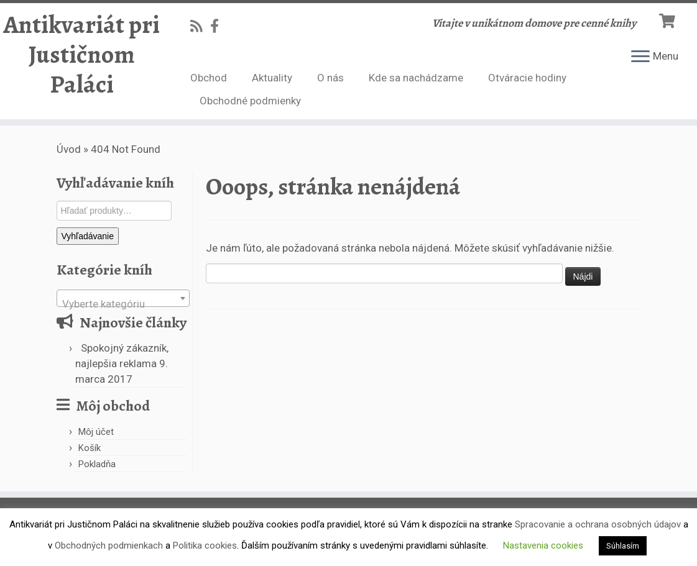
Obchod (208, 77)
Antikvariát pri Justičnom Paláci (81, 54)
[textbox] (123, 304)
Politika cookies (205, 545)
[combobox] (123, 298)
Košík (89, 448)
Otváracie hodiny (527, 77)
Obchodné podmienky (250, 100)
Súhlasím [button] (622, 545)
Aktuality (272, 77)
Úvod (69, 149)
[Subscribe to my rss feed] (200, 26)
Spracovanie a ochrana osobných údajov (598, 524)
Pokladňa (97, 464)
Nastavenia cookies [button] (543, 545)
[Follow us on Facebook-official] (218, 26)
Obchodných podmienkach (109, 545)
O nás (330, 77)
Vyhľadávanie (88, 236)
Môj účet (96, 431)
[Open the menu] (640, 57)
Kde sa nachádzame (416, 77)
